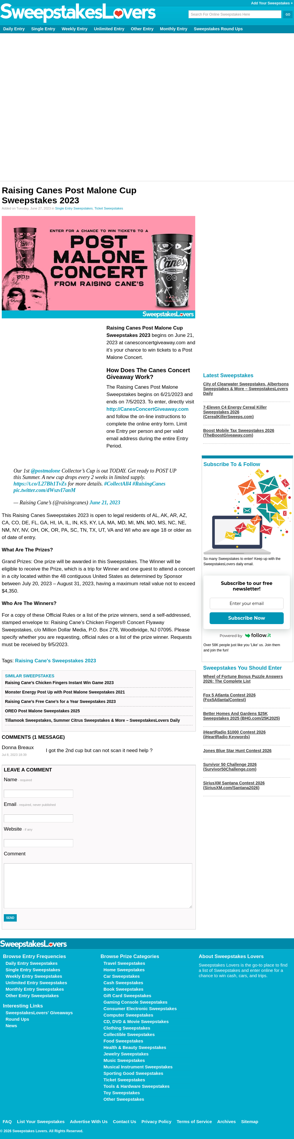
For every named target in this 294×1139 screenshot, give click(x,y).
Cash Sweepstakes (123, 982)
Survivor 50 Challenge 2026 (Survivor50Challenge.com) (230, 766)
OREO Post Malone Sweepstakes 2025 (42, 711)
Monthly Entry (173, 28)
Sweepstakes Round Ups (218, 28)
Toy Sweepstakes (121, 1092)
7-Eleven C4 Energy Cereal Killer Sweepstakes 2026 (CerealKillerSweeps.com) (235, 412)
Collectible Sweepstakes (129, 1034)
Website (18, 829)
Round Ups (17, 1019)
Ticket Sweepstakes (108, 208)
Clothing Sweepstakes (126, 1027)
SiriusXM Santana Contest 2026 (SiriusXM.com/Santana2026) (234, 785)
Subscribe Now (246, 618)
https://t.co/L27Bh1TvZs (40, 484)
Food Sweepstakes (123, 1040)
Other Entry (142, 28)
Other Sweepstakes (123, 1099)
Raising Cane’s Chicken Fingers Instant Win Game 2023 (59, 682)
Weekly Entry (75, 28)
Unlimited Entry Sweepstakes (36, 982)
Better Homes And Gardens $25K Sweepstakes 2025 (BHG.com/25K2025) (241, 716)
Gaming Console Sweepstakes (135, 1002)
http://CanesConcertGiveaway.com (147, 409)
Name (18, 779)
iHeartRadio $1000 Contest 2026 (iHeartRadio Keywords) (234, 734)
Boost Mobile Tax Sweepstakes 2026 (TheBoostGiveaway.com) (238, 433)
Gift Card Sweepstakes (127, 995)
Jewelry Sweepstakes (125, 1053)
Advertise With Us (89, 1121)
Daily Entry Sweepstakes (32, 963)
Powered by (245, 635)
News (11, 1025)
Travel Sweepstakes (124, 963)
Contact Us (124, 1121)
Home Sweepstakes (124, 969)
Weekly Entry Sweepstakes (34, 976)
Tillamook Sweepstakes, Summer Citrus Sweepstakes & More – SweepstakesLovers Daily (92, 720)
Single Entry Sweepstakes (74, 208)
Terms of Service (194, 1121)
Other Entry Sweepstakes (32, 995)
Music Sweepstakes (124, 1060)
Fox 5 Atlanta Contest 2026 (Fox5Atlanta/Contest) (229, 697)
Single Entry (43, 28)
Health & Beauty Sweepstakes (134, 1047)
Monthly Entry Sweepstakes (35, 989)
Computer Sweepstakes (128, 1014)
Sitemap (249, 1121)
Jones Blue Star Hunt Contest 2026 (237, 750)
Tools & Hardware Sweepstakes (136, 1086)
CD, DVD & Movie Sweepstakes (136, 1021)
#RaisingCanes (149, 484)
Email (30, 804)
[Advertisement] (68, 107)
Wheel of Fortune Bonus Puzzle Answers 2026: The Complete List (243, 679)
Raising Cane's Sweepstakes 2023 (55, 661)
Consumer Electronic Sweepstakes (140, 1008)
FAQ (7, 1121)
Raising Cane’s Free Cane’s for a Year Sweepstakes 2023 (60, 701)
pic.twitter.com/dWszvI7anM (45, 490)
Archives (226, 1121)
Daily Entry (14, 28)
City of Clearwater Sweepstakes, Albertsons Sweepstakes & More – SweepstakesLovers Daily (246, 389)
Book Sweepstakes (123, 989)
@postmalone (45, 471)
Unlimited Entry (109, 28)
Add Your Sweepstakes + (272, 3)
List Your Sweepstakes (41, 1121)
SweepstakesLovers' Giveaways (39, 1012)
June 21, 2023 (104, 503)
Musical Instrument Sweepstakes (138, 1066)
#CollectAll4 (117, 484)
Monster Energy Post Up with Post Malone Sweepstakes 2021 (65, 692)
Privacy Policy (156, 1121)
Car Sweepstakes (121, 976)
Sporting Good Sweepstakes (133, 1073)
